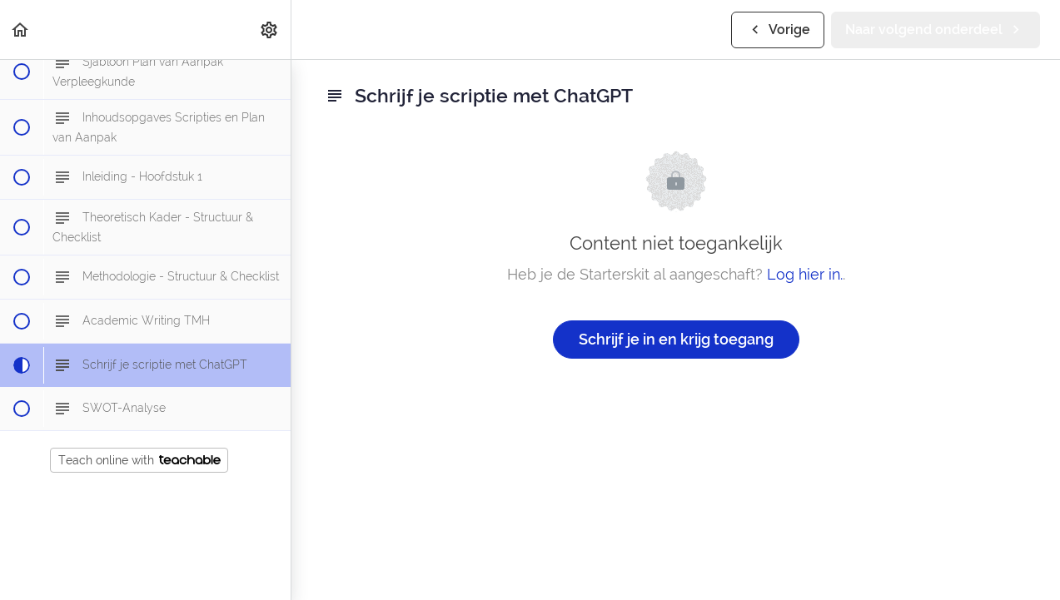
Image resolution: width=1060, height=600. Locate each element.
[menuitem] (270, 29)
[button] (21, 29)
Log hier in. (805, 274)
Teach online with (139, 460)
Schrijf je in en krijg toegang (676, 339)
